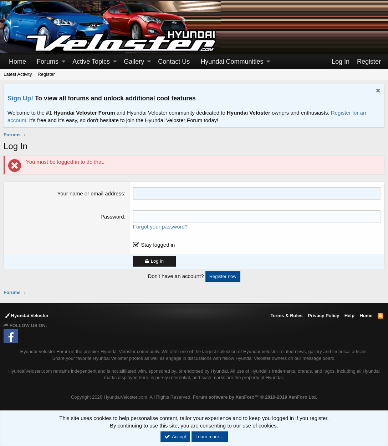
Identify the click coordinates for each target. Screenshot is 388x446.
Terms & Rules (286, 315)
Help (349, 315)
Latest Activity (18, 74)
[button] (63, 61)
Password (112, 217)
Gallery (134, 61)
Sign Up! (20, 98)
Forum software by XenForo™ (255, 397)
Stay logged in (158, 245)
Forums (47, 61)
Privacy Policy (323, 315)
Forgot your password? (160, 227)
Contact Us (174, 61)
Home (17, 61)
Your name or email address (90, 193)
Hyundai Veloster (26, 315)
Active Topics (91, 61)
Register (46, 74)
